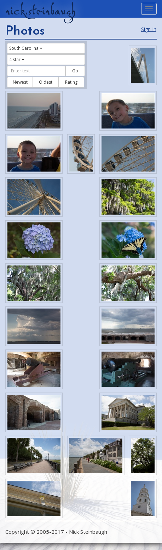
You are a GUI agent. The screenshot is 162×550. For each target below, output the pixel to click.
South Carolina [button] (25, 48)
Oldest (45, 82)
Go (75, 71)
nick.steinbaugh (40, 11)
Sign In (148, 29)
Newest (20, 82)
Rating (71, 82)
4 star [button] (16, 59)
